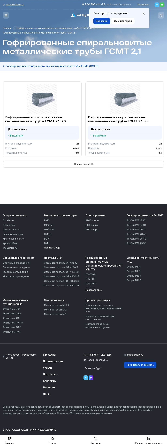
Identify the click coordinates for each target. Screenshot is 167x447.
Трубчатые (9, 225)
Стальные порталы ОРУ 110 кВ (61, 267)
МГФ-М (48, 225)
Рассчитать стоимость (140, 365)
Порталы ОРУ (53, 258)
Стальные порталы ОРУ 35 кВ (60, 263)
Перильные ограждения (16, 267)
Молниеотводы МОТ (55, 310)
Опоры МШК (134, 276)
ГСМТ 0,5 (90, 275)
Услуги (47, 368)
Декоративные (11, 230)
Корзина (95, 440)
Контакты (49, 381)
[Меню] (6, 15)
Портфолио (50, 374)
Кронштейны (10, 243)
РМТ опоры (91, 230)
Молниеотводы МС (55, 314)
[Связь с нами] (161, 15)
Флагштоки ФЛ (11, 318)
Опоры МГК (133, 267)
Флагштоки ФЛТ (12, 332)
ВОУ (46, 239)
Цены (46, 394)
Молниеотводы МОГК (56, 305)
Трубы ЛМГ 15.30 (136, 221)
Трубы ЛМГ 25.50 (136, 243)
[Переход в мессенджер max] (91, 377)
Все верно (101, 21)
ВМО (47, 221)
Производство (53, 361)
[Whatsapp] (162, 4)
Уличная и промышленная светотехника (99, 318)
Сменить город (123, 21)
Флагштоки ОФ (11, 309)
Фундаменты (10, 248)
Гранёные (8, 221)
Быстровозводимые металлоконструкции (97, 326)
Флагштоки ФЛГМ (13, 323)
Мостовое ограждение (16, 276)
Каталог (9, 440)
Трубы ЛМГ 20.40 (136, 234)
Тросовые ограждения (15, 272)
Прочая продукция (97, 300)
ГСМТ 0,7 (90, 284)
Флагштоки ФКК (12, 314)
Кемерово (143, 5)
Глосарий (49, 355)
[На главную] (83, 15)
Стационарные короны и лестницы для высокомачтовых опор (103, 308)
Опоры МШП (134, 280)
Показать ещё (52, 248)
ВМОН (47, 234)
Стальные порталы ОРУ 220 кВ (61, 276)
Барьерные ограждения (18, 258)
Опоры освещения (15, 215)
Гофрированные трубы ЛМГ (145, 215)
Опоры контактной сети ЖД (143, 260)
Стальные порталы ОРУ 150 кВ (61, 272)
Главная (7, 28)
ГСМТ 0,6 (90, 279)
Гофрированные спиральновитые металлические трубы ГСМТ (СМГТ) (55, 28)
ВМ (46, 243)
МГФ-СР (49, 230)
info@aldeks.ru (135, 355)
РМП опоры (92, 221)
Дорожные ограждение (16, 263)
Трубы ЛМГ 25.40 (136, 239)
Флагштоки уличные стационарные (16, 302)
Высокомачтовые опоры (60, 215)
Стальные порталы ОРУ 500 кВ (61, 286)
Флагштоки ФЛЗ (12, 327)
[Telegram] (157, 4)
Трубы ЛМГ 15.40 (136, 225)
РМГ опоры (91, 225)
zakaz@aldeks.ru (15, 5)
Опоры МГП (133, 271)
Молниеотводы (54, 300)
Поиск (52, 440)
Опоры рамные (95, 215)
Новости (49, 387)
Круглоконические (13, 239)
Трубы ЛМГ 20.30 (136, 230)
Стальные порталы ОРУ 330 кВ (61, 281)
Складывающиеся (13, 234)
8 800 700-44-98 (93, 4)
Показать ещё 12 (83, 164)
